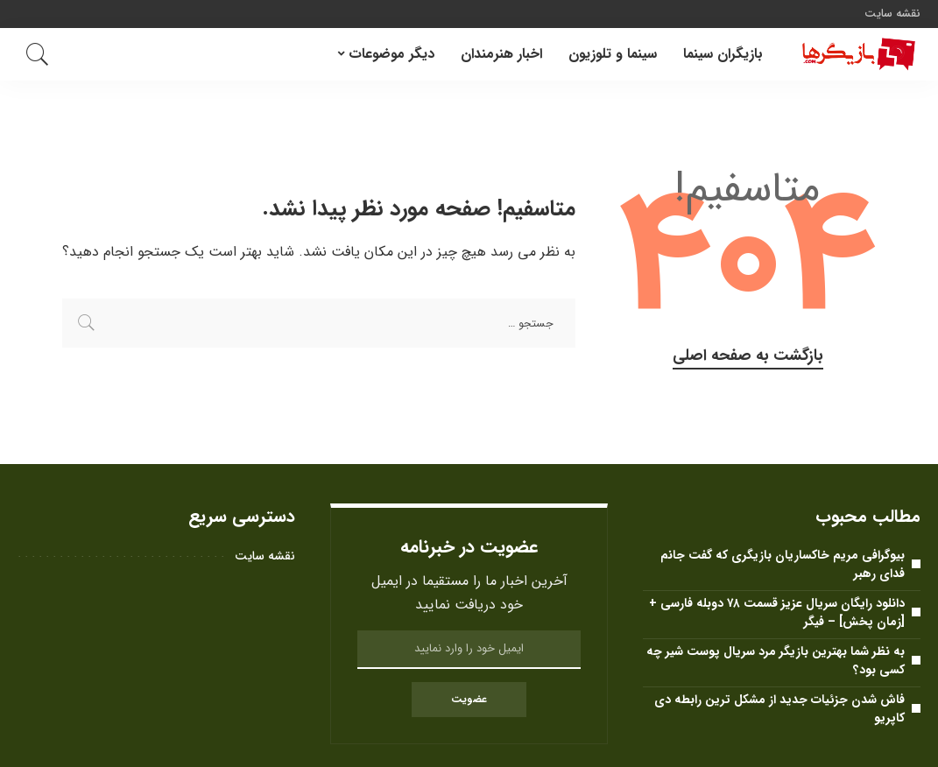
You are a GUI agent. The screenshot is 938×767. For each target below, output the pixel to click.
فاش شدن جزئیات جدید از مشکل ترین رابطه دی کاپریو (779, 709)
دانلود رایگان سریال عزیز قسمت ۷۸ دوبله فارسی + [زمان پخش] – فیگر (777, 612)
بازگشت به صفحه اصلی (748, 356)
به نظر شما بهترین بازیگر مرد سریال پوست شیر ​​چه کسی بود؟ (775, 660)
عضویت (469, 699)
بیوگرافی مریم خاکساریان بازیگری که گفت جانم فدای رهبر (782, 564)
